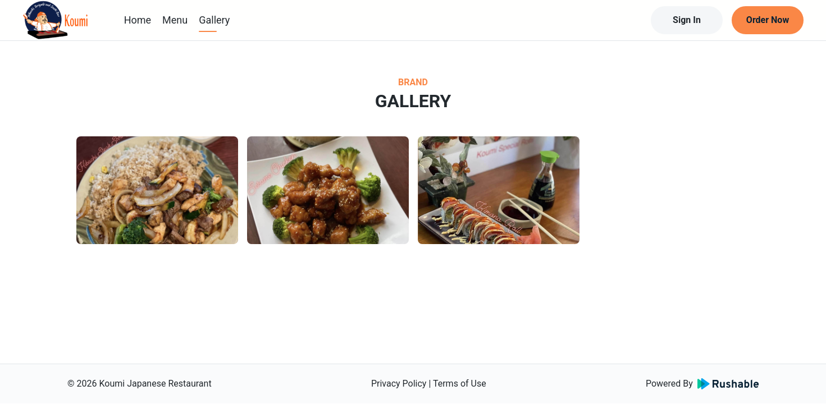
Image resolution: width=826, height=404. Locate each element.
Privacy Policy (399, 383)
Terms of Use (459, 383)
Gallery (214, 20)
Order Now (767, 20)
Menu (175, 20)
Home (137, 20)
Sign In (687, 20)
